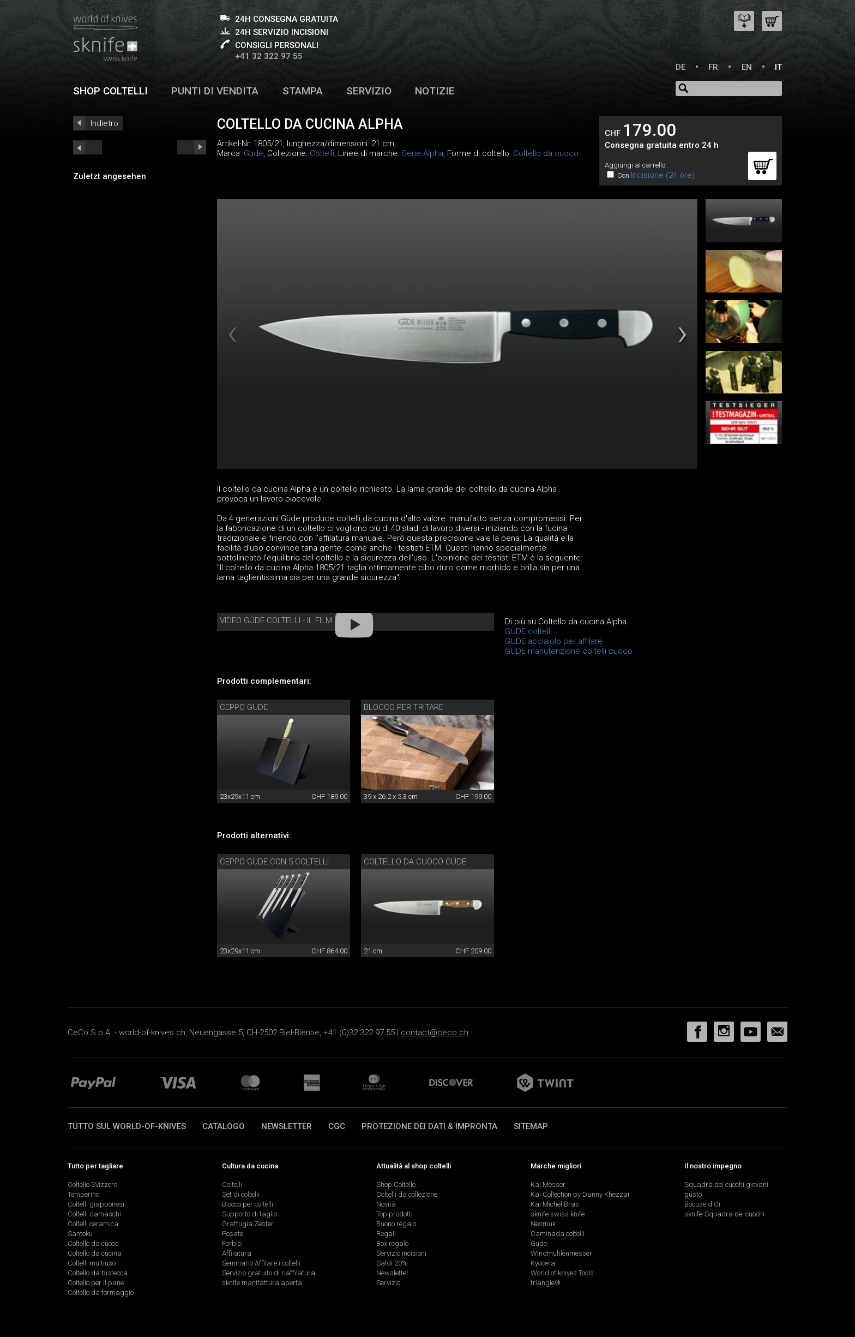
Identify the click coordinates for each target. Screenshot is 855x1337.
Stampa (302, 91)
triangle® (546, 1283)
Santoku (80, 1233)
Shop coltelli (110, 91)
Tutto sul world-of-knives (127, 1126)
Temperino (83, 1194)
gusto (693, 1194)
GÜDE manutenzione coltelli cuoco (569, 651)
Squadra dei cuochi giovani (726, 1184)
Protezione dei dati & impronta (429, 1126)
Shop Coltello (396, 1184)
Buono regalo (396, 1224)
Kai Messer (548, 1184)
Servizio (369, 91)
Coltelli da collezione (406, 1194)
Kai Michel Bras (555, 1204)
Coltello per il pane (96, 1283)
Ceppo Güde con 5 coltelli (274, 862)
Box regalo (392, 1243)
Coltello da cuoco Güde (415, 862)
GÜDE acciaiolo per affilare (554, 641)
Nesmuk (543, 1224)
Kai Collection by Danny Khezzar (580, 1194)
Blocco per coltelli (247, 1204)
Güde (253, 153)
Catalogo (223, 1126)
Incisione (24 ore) (663, 175)
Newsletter (286, 1126)
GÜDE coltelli (528, 631)
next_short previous (87, 147)
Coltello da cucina (95, 1253)
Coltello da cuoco (546, 153)
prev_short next (191, 147)
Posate (232, 1233)
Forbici (232, 1243)
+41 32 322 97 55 (269, 56)
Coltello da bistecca (98, 1273)
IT (778, 67)
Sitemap (531, 1126)
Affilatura (236, 1253)
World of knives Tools (562, 1273)
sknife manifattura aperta (262, 1283)
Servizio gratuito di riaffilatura (268, 1273)
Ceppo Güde (244, 707)
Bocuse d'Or (702, 1204)
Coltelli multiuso (92, 1263)
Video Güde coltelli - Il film (276, 620)
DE (680, 67)
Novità (386, 1204)
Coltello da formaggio (101, 1292)
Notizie (435, 91)
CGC (336, 1126)
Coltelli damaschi (94, 1214)
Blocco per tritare (403, 707)
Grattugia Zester (248, 1224)
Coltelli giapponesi (96, 1204)
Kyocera (543, 1263)
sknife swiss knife (558, 1214)
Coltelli (322, 153)
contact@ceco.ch (434, 1032)
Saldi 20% (392, 1263)
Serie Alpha (422, 153)
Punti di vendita (214, 91)
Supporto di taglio (249, 1214)
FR (713, 67)
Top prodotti (394, 1214)
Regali (386, 1233)
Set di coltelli (241, 1194)
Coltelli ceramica (93, 1224)
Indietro (104, 123)
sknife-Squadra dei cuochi (724, 1214)
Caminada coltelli (558, 1233)
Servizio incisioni (401, 1253)
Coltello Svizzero (92, 1184)
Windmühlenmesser (561, 1253)
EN (747, 67)
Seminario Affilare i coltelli (261, 1263)
